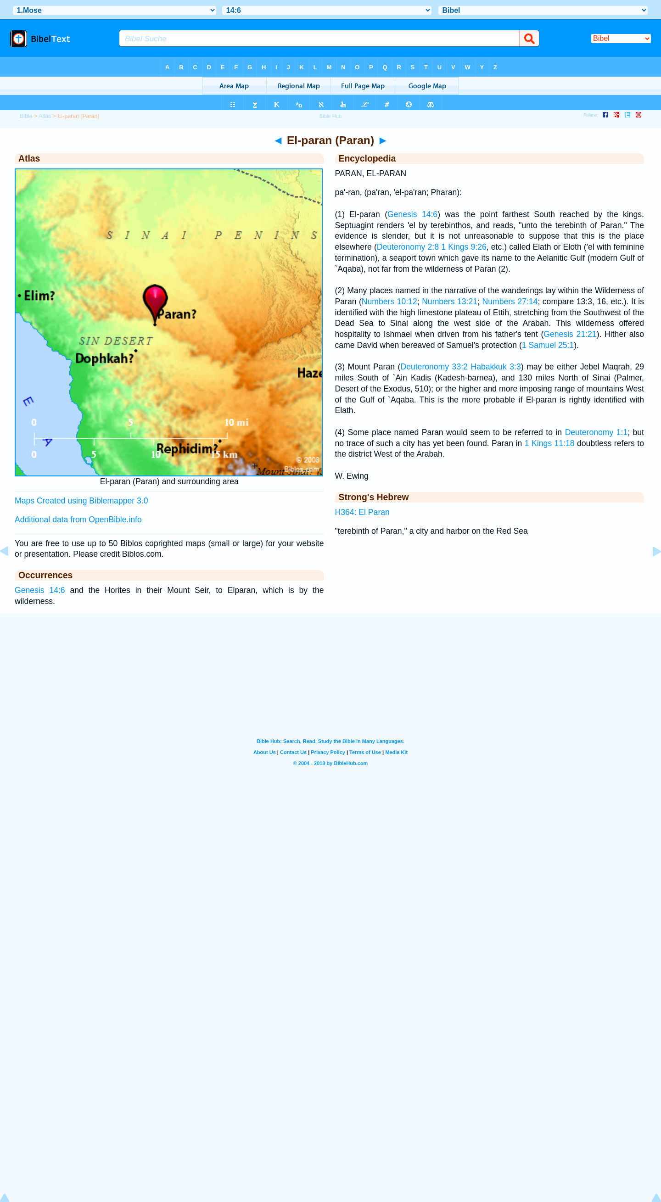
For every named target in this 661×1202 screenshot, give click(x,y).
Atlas (45, 116)
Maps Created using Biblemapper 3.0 (81, 500)
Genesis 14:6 (40, 590)
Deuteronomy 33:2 (433, 366)
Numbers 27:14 (510, 301)
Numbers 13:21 (449, 301)
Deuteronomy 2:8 (408, 247)
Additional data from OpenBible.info (78, 519)
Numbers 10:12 (389, 301)
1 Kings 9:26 (463, 247)
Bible (26, 116)
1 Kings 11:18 (550, 443)
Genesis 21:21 (569, 334)
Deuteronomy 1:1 (596, 432)
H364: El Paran (362, 512)
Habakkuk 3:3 (496, 366)
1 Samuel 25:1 (548, 345)
